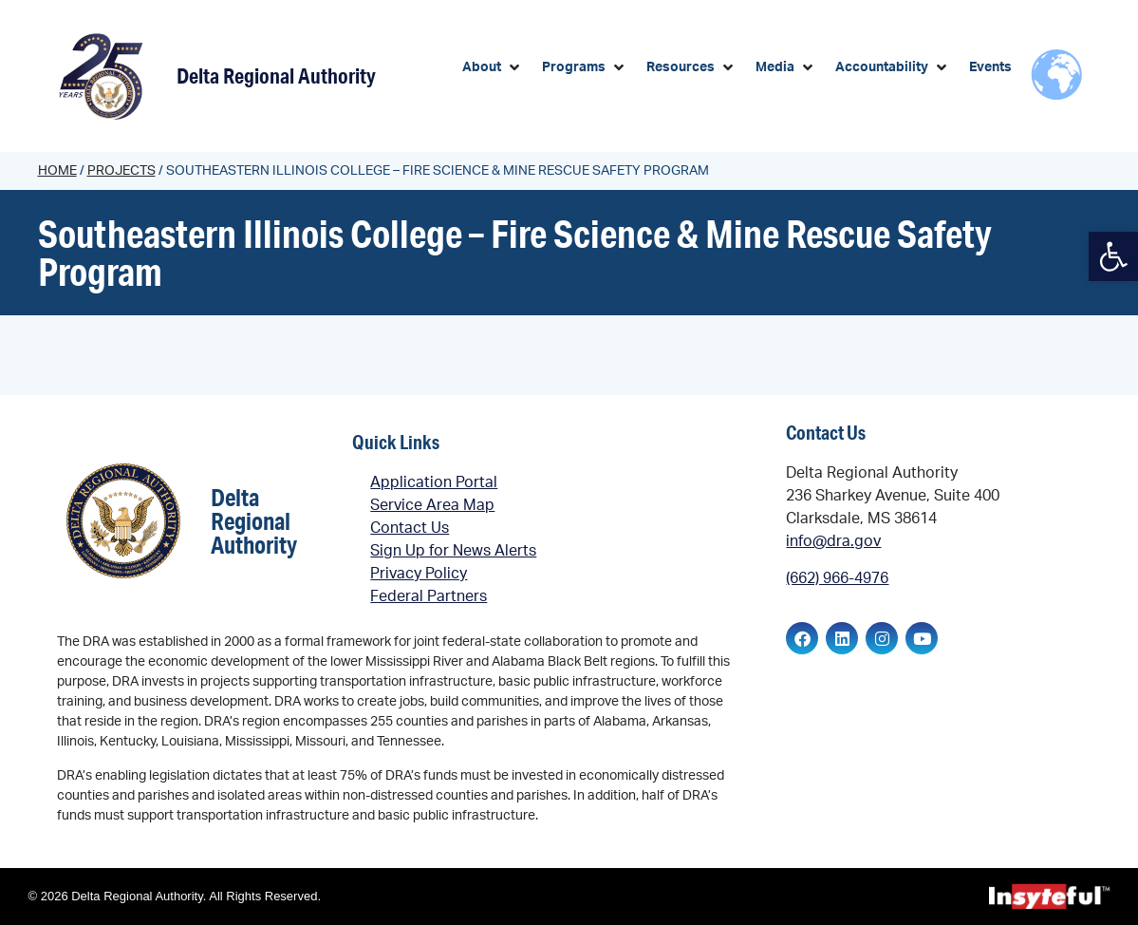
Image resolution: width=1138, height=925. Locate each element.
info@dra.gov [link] (833, 541)
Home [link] (57, 171)
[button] (492, 68)
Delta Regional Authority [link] (276, 75)
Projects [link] (121, 171)
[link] (1113, 256)
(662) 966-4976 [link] (837, 578)
